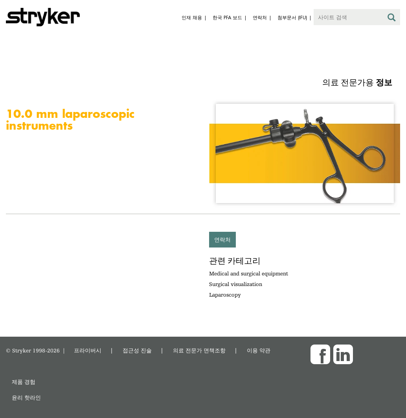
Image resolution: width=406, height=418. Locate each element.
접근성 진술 (137, 350)
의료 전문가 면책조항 (199, 350)
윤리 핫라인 (26, 397)
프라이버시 (87, 350)
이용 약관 (258, 350)
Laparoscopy (225, 295)
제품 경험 (23, 381)
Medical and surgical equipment (248, 273)
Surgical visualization (235, 284)
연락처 (222, 239)
